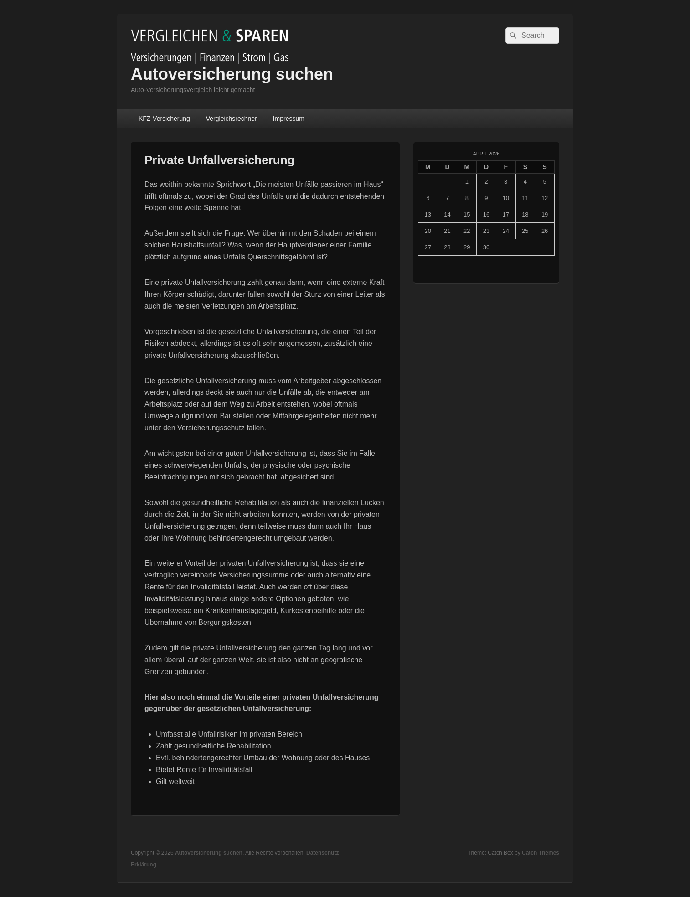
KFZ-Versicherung (164, 118)
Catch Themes (540, 853)
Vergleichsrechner (231, 118)
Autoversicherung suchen (232, 74)
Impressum (288, 118)
